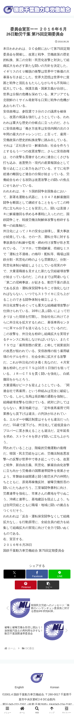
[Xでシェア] (14, 574)
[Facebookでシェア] (37, 574)
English (19, 687)
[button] (48, 585)
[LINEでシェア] (59, 574)
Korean (54, 687)
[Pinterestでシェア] (26, 585)
